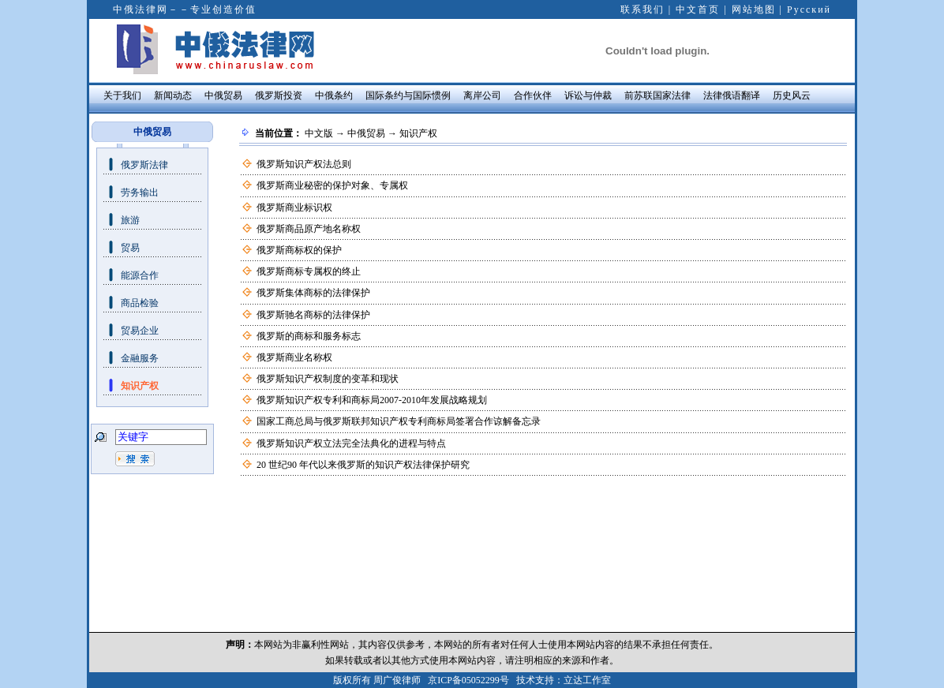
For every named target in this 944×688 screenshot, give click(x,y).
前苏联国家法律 (657, 95)
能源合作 (140, 275)
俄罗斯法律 (144, 164)
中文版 (319, 133)
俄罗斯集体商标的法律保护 (313, 292)
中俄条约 (334, 95)
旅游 (130, 220)
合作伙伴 (533, 95)
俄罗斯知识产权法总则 (304, 164)
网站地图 (754, 9)
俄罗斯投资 (278, 95)
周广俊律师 (397, 680)
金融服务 (140, 358)
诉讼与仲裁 (588, 95)
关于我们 (122, 95)
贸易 (130, 247)
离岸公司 (482, 95)
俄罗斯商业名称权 (294, 357)
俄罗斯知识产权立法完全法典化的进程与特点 (351, 443)
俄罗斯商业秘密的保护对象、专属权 (332, 185)
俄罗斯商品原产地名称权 (309, 228)
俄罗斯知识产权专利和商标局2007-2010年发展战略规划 (372, 400)
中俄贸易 (223, 95)
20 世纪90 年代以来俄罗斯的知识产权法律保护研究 (363, 464)
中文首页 (698, 9)
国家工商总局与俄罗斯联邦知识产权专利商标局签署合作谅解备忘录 (399, 421)
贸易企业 (140, 330)
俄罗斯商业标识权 (294, 207)
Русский (809, 9)
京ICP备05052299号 (468, 680)
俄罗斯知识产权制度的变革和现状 (328, 378)
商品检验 (140, 302)
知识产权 (140, 385)
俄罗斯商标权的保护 (299, 250)
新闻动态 (173, 95)
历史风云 (792, 95)
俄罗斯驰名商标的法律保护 (313, 314)
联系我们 (642, 9)
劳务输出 (140, 192)
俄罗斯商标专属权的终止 (309, 271)
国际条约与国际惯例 (408, 95)
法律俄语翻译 (731, 95)
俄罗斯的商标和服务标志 (309, 336)
